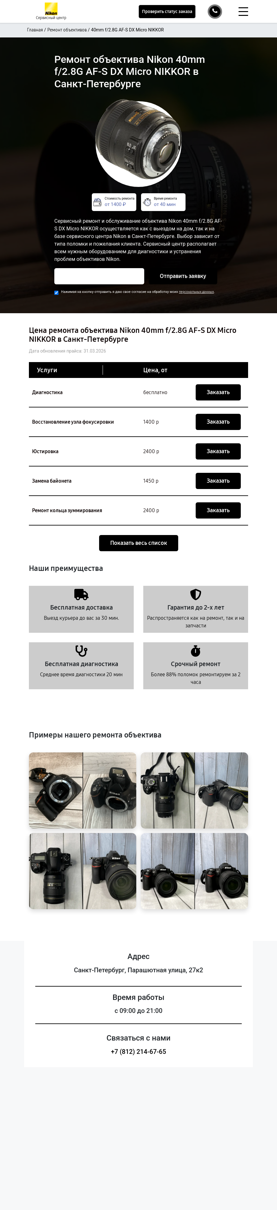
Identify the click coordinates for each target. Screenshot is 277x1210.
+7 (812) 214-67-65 (138, 1051)
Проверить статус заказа (167, 11)
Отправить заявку (183, 276)
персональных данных (196, 292)
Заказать (218, 392)
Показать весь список (138, 542)
